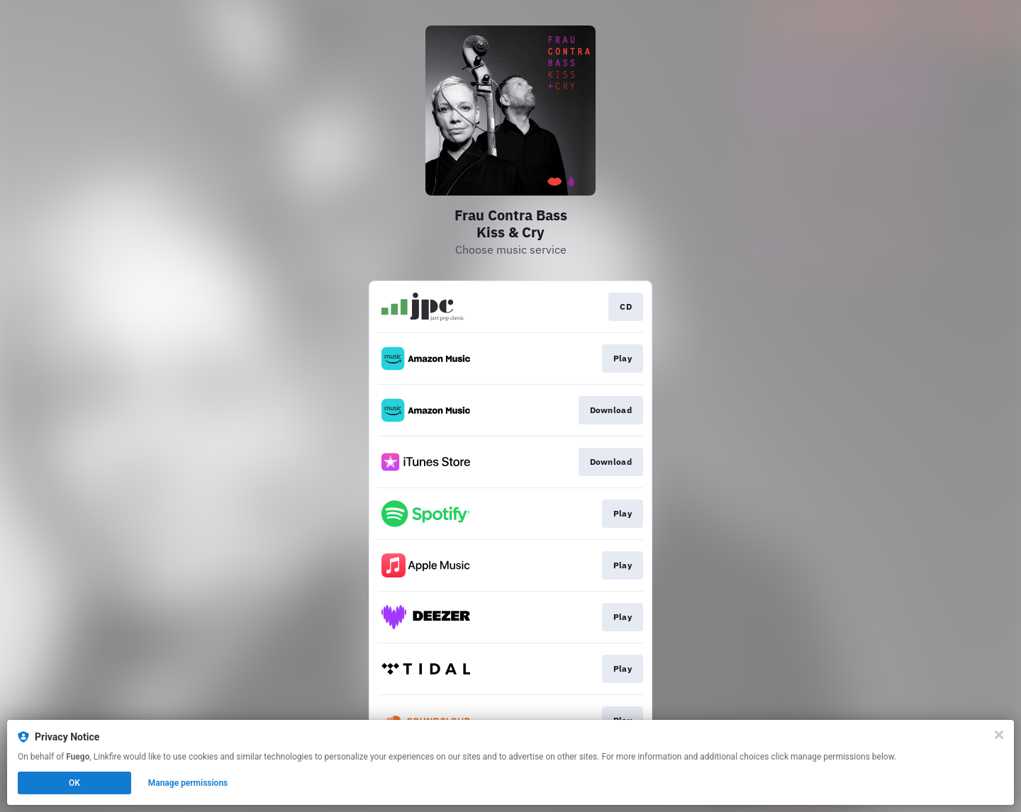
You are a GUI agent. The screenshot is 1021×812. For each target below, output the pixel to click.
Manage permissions (188, 783)
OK (74, 783)
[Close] (999, 734)
